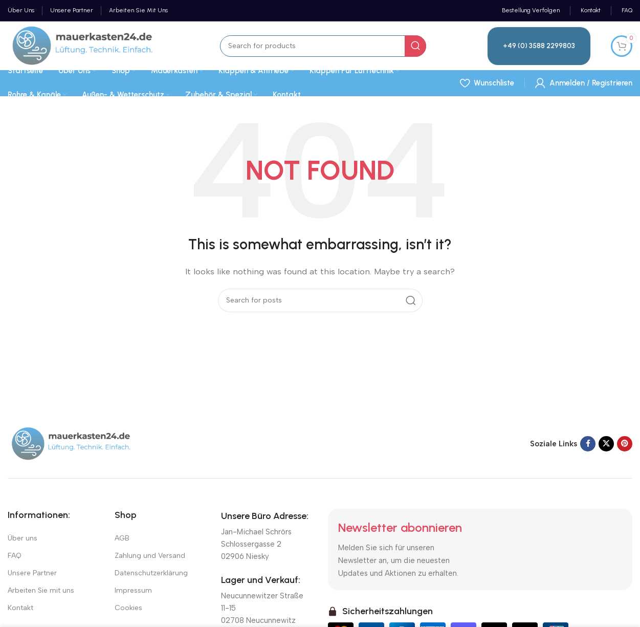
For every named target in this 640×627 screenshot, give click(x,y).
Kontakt (20, 607)
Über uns (22, 538)
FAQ (14, 555)
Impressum (133, 590)
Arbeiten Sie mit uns (41, 590)
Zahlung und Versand (150, 555)
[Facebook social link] (587, 443)
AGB (122, 538)
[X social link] (606, 443)
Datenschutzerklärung (151, 573)
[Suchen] (323, 46)
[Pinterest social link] (624, 443)
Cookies (128, 607)
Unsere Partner (32, 573)
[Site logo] (83, 45)
